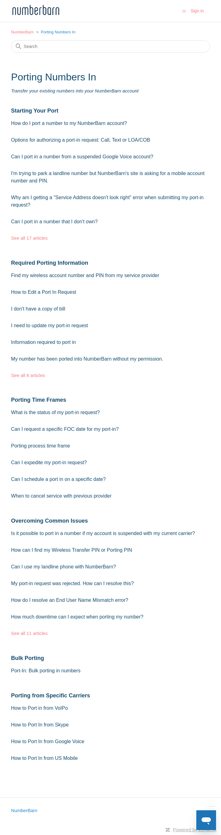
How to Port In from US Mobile (44, 758)
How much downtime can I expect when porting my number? (77, 616)
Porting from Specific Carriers (50, 695)
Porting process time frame (40, 445)
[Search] (110, 46)
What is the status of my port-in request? (55, 412)
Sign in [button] (197, 10)
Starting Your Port (34, 111)
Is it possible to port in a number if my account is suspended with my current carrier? (103, 533)
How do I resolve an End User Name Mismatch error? (69, 600)
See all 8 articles (28, 375)
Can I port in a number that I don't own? (54, 221)
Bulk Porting (27, 658)
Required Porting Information (49, 263)
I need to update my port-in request (49, 325)
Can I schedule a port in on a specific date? (58, 479)
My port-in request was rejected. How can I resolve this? (72, 583)
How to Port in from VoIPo (39, 708)
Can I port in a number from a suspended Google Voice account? (82, 156)
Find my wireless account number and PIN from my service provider (85, 275)
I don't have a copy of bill (38, 308)
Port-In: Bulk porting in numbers (46, 670)
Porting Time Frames (38, 400)
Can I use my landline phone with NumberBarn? (63, 566)
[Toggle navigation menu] (184, 10)
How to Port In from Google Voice (47, 741)
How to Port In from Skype (40, 724)
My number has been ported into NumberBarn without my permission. (87, 359)
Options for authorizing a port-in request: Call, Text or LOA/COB (80, 140)
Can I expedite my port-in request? (49, 462)
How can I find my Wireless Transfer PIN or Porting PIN (71, 550)
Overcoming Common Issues (49, 521)
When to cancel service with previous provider (61, 496)
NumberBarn (22, 32)
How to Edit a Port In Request (43, 292)
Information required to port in (43, 342)
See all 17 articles (29, 238)
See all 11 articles (29, 633)
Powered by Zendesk (194, 829)
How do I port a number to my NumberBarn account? (69, 123)
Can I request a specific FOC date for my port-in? (65, 429)
